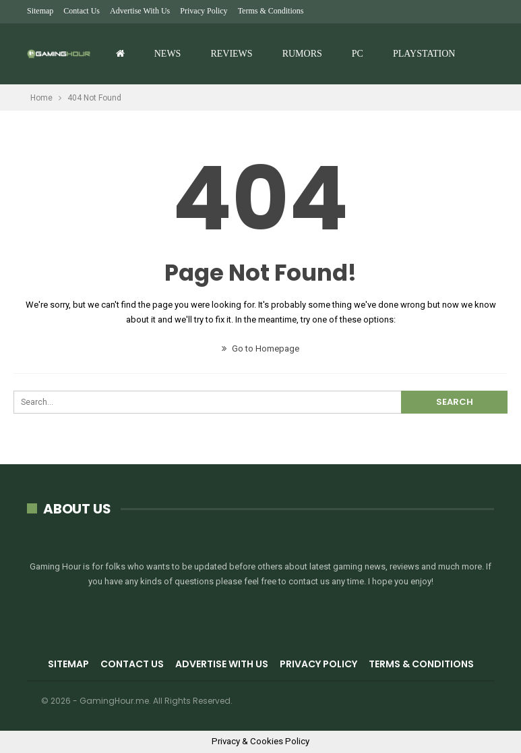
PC (357, 54)
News (167, 54)
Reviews (231, 54)
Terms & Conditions (271, 11)
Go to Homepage (260, 348)
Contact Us (81, 11)
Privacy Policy (203, 11)
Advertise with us (140, 11)
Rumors (302, 54)
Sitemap (40, 11)
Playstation (424, 54)
